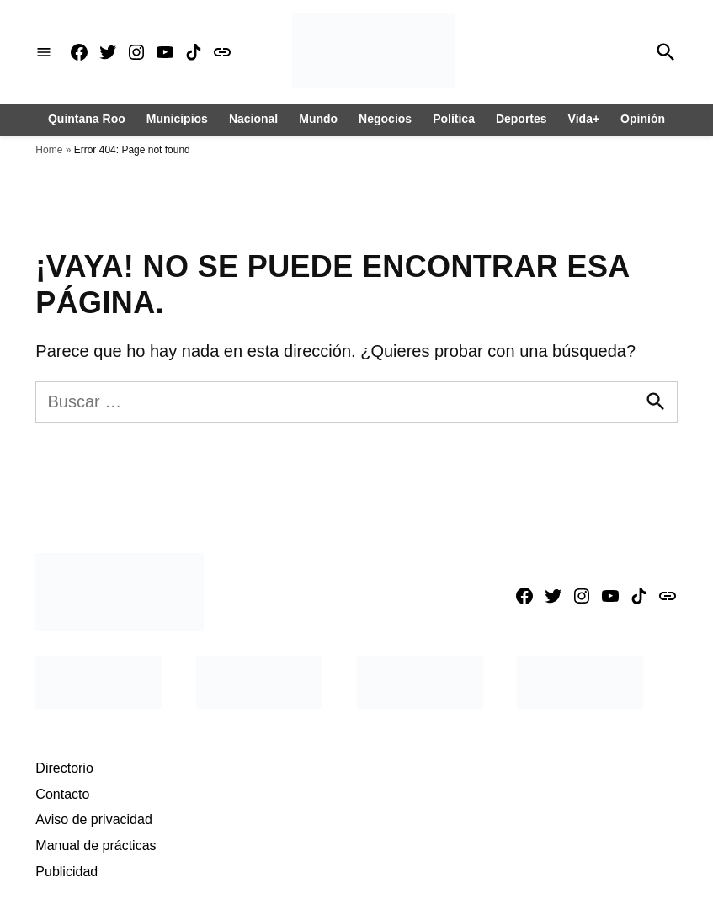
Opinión (642, 118)
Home (48, 150)
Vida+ (584, 118)
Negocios (385, 118)
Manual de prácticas (95, 845)
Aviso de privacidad (93, 819)
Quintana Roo (86, 118)
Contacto (62, 794)
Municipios (177, 118)
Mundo (318, 118)
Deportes (521, 118)
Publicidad (66, 871)
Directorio (64, 768)
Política (454, 118)
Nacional (253, 118)
